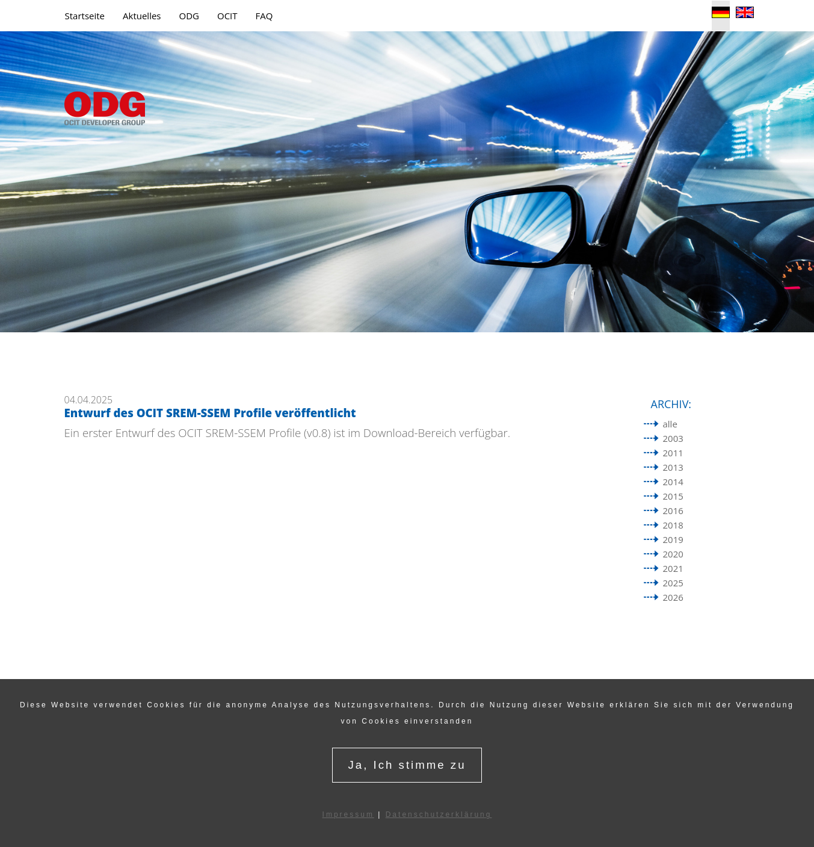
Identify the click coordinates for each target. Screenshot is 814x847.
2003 (673, 438)
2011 (673, 453)
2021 (673, 568)
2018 (673, 525)
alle (670, 424)
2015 (673, 496)
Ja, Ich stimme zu (407, 765)
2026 (673, 597)
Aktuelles (142, 16)
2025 (673, 583)
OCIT (227, 16)
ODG (189, 16)
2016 (673, 510)
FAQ (264, 16)
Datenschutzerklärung (439, 814)
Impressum (348, 814)
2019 (673, 539)
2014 (673, 482)
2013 (673, 467)
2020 (673, 554)
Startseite (85, 16)
